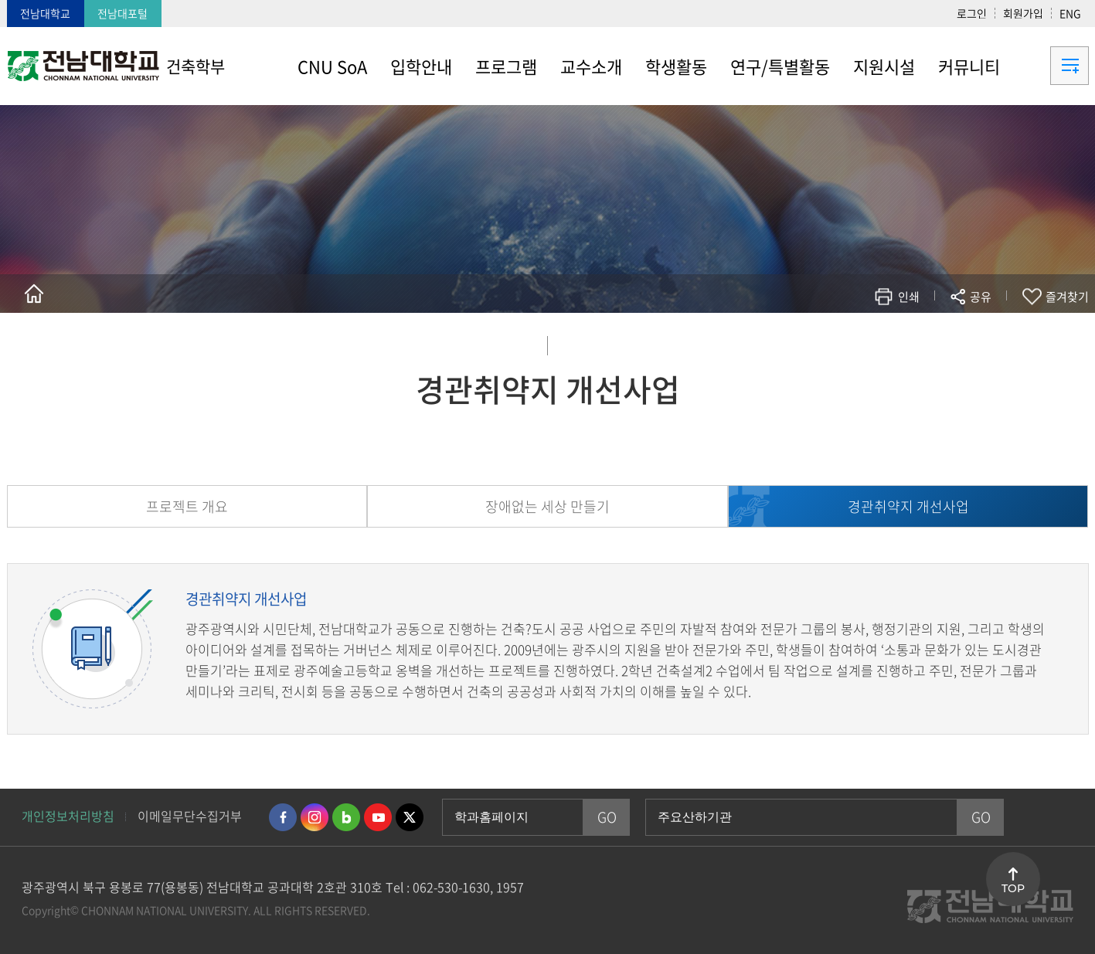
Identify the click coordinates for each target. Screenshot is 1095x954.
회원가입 (1023, 13)
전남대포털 (122, 13)
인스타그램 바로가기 (314, 817)
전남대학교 (45, 13)
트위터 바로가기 (409, 817)
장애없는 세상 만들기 (547, 506)
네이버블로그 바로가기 (346, 817)
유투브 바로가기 (378, 817)
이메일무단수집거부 (190, 815)
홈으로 (34, 293)
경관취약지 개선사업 (908, 506)
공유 (980, 296)
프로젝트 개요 (187, 506)
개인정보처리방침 (68, 815)
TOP (1013, 888)
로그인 (972, 13)
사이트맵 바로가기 (1050, 65)
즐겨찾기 (1067, 296)
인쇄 (909, 296)
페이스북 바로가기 (283, 817)
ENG (1070, 13)
